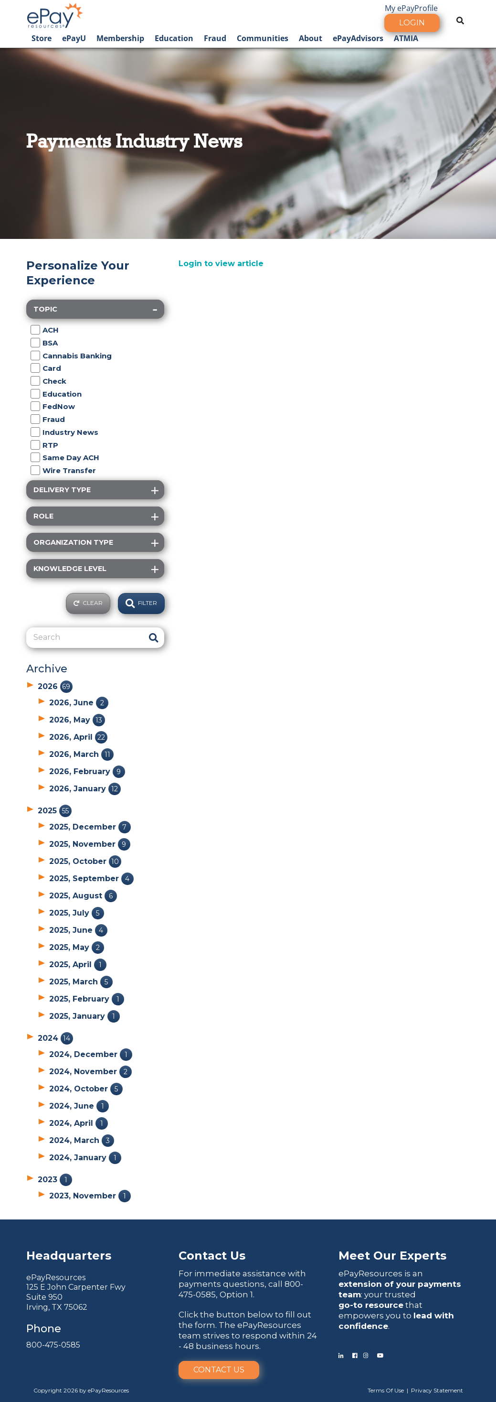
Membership (120, 38)
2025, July (76, 912)
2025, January (84, 1016)
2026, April (78, 737)
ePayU (74, 38)
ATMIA (406, 38)
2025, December (90, 826)
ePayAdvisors (358, 38)
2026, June (78, 702)
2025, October (85, 861)
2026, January (85, 788)
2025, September (91, 878)
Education (174, 38)
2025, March (81, 981)
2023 (55, 1179)
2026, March (81, 754)
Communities (262, 38)
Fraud (215, 38)
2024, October (86, 1088)
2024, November (90, 1071)
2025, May (76, 947)
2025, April (77, 964)
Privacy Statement (437, 1390)
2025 (55, 810)
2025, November (89, 844)
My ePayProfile (411, 8)
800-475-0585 (53, 1344)
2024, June (79, 1106)
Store (42, 38)
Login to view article (221, 263)
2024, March (81, 1140)
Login (412, 22)
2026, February (87, 771)
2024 (55, 1038)
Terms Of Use (386, 1390)
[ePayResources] (55, 14)
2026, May (77, 719)
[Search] (85, 637)
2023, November (90, 1195)
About (310, 38)
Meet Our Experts (392, 1255)
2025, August (83, 895)
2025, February (86, 998)
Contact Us (218, 1369)
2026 (55, 686)
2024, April (78, 1123)
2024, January (85, 1157)
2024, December (90, 1054)
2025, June (78, 930)
